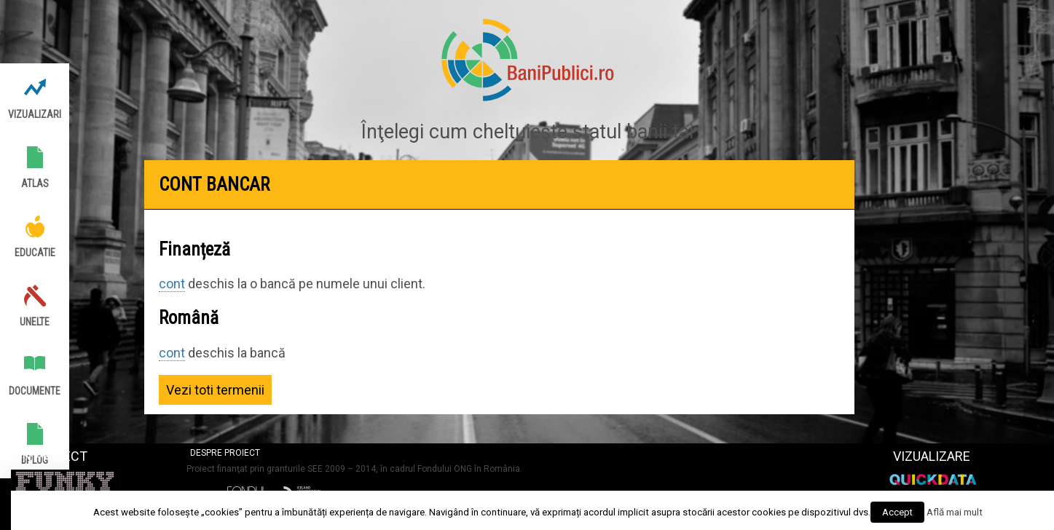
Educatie (35, 252)
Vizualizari (34, 114)
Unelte (35, 322)
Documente (34, 391)
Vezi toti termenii (215, 390)
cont (172, 283)
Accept (897, 512)
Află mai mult (955, 512)
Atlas (35, 183)
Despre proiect (225, 453)
